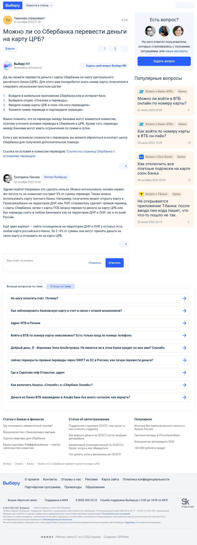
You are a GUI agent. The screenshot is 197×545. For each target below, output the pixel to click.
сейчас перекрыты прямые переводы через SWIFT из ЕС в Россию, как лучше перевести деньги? (82, 360)
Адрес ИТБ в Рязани (25, 323)
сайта (115, 479)
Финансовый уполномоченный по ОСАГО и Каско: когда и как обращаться (96, 446)
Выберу (7, 463)
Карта (105, 479)
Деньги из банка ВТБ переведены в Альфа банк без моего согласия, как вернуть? (70, 397)
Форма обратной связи (20, 500)
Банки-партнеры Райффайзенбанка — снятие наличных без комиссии (31, 446)
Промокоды (73, 487)
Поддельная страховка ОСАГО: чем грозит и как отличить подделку (97, 427)
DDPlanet (123, 536)
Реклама (91, 479)
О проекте (32, 479)
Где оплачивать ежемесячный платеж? (28, 425)
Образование (95, 487)
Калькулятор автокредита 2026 (154, 441)
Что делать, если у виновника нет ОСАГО (95, 454)
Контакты (50, 479)
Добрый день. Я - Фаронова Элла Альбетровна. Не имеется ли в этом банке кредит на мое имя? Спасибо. (88, 348)
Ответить (115, 262)
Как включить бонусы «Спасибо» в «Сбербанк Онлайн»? (52, 385)
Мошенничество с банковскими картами (29, 432)
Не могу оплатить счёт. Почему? (34, 298)
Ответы (19, 463)
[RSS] (35, 537)
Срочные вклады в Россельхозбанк (157, 435)
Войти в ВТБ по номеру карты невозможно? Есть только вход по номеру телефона (71, 335)
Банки (10, 48)
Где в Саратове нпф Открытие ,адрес (38, 372)
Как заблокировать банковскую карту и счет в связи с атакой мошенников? (66, 311)
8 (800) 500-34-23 (84, 500)
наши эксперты (176, 51)
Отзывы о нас (71, 479)
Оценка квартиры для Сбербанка (24, 438)
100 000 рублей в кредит (150, 448)
